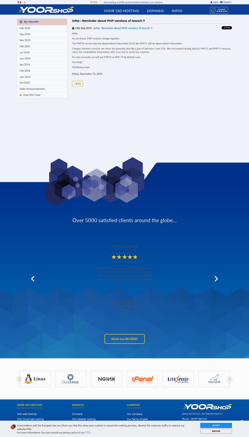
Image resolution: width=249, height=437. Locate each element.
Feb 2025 (25, 46)
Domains (77, 414)
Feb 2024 (25, 70)
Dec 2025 (25, 34)
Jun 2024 (25, 58)
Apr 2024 (25, 64)
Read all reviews (124, 339)
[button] (99, 2)
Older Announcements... (33, 88)
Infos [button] (177, 11)
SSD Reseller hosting (84, 419)
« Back (77, 83)
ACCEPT (216, 425)
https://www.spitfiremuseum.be (124, 251)
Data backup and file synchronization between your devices (133, 2)
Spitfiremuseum (125, 246)
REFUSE (216, 431)
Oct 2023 (25, 82)
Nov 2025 (25, 40)
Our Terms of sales (137, 419)
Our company (134, 414)
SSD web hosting (26, 414)
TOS (87, 432)
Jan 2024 (25, 76)
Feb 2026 (25, 28)
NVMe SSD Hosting (121, 11)
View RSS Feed (30, 95)
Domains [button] (155, 11)
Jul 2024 (25, 52)
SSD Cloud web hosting (30, 419)
